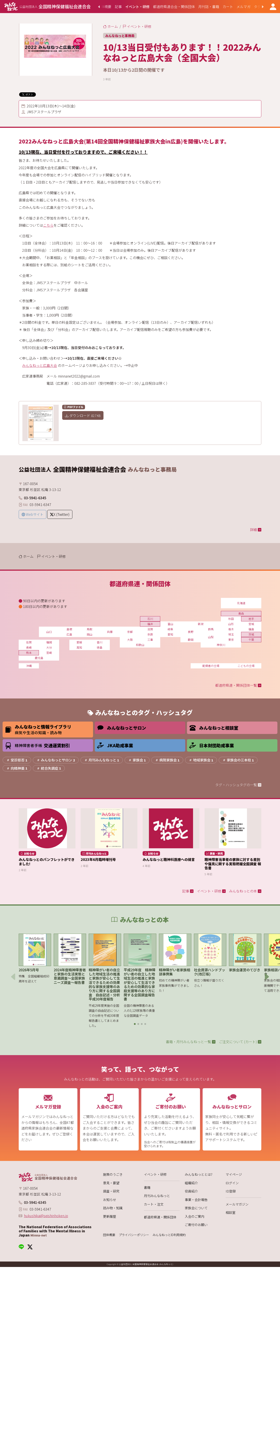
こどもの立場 (246, 666)
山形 (231, 624)
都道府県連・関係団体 (160, 1217)
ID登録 (231, 1191)
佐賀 (29, 642)
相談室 (230, 1212)
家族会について (196, 1208)
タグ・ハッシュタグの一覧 (238, 784)
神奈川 (221, 645)
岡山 (89, 634)
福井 (150, 624)
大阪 (130, 640)
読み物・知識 (113, 1208)
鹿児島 (39, 658)
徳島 (99, 647)
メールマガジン (237, 1204)
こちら (48, 225)
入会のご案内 (194, 1216)
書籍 (147, 1187)
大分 (49, 647)
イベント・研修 (155, 1174)
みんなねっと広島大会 (39, 365)
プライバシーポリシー (134, 1235)
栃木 (231, 629)
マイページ (234, 1174)
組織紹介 (191, 1183)
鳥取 (89, 629)
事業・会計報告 (196, 1199)
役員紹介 (191, 1191)
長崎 (29, 647)
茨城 (251, 634)
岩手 (251, 619)
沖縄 (29, 666)
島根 (69, 629)
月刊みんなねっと (157, 1195)
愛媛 (79, 642)
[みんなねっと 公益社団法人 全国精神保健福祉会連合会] (47, 6)
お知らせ (109, 1199)
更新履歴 (109, 1216)
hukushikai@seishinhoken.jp (46, 1215)
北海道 (241, 603)
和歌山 (140, 645)
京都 (130, 632)
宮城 (251, 624)
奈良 (150, 634)
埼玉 (231, 634)
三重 (150, 640)
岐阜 (170, 629)
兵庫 (110, 632)
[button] (135, 1024)
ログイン (232, 1183)
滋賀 (150, 629)
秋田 (231, 619)
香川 (99, 642)
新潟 (200, 624)
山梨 (211, 637)
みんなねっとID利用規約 (169, 1235)
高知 (79, 647)
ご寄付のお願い (196, 1224)
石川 (150, 619)
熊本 (29, 653)
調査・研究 (111, 1191)
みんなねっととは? (198, 1174)
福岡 (49, 642)
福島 (251, 629)
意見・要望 (111, 1183)
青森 (241, 613)
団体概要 (109, 1235)
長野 (190, 632)
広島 (69, 634)
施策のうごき (113, 1174)
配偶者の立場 (210, 666)
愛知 (170, 634)
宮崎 (49, 653)
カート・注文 (153, 1204)
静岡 (190, 640)
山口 (49, 632)
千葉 (251, 640)
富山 (170, 624)
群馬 (211, 629)
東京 (231, 640)
